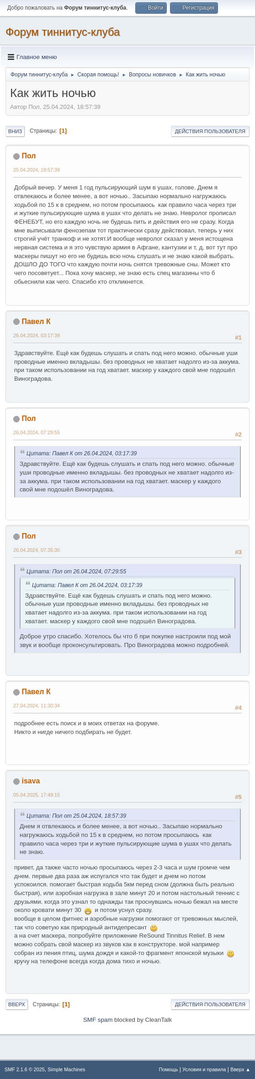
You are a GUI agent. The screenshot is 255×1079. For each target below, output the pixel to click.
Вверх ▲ (240, 1069)
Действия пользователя (210, 131)
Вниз (15, 131)
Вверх (16, 1004)
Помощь (168, 1069)
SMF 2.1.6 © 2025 (25, 1069)
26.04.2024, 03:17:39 (36, 335)
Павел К (35, 321)
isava (30, 781)
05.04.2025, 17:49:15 (36, 795)
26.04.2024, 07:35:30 (36, 550)
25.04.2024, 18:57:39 (36, 170)
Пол (28, 156)
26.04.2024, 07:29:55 (36, 432)
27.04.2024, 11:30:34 (36, 705)
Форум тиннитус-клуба (62, 32)
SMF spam (97, 1019)
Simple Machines (66, 1069)
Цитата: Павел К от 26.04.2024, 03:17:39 (82, 453)
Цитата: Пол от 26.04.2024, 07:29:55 (76, 571)
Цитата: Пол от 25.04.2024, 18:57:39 (76, 816)
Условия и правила (204, 1069)
